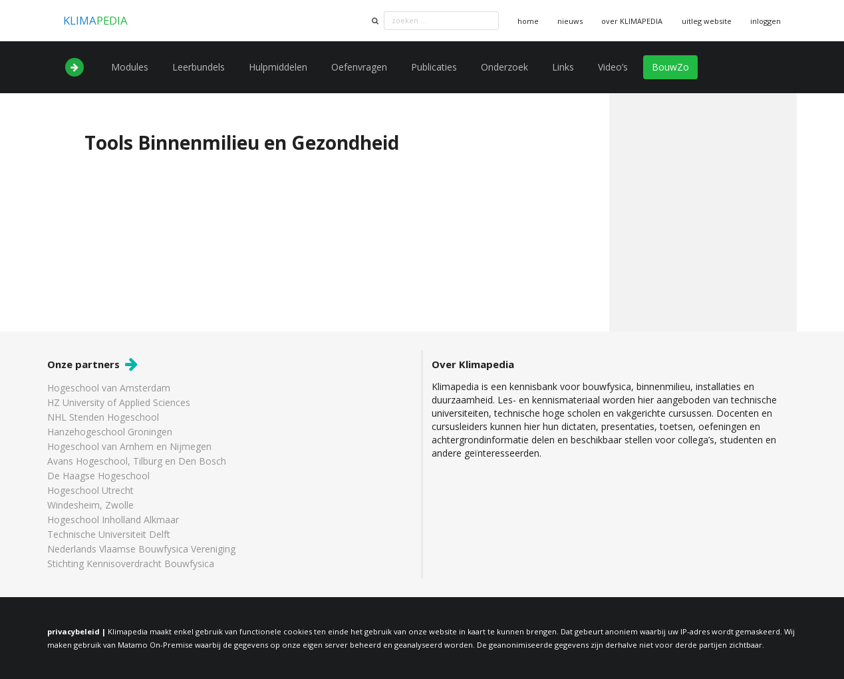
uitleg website (707, 21)
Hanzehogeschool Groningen (109, 431)
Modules (129, 67)
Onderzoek (504, 67)
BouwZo (670, 67)
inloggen (765, 21)
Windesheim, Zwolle (90, 505)
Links (563, 67)
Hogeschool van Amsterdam (108, 388)
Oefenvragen (359, 67)
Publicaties (434, 67)
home (528, 21)
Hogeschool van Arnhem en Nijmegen (129, 446)
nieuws (570, 21)
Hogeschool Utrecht (90, 490)
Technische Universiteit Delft (108, 534)
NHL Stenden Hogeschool (103, 417)
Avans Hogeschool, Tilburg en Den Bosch (136, 461)
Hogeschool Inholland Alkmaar (113, 519)
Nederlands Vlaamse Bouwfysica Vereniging (141, 549)
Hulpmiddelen (278, 67)
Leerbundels (198, 67)
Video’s (613, 67)
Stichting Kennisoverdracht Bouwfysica (130, 563)
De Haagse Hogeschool (98, 475)
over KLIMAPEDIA (631, 21)
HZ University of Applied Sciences (118, 402)
